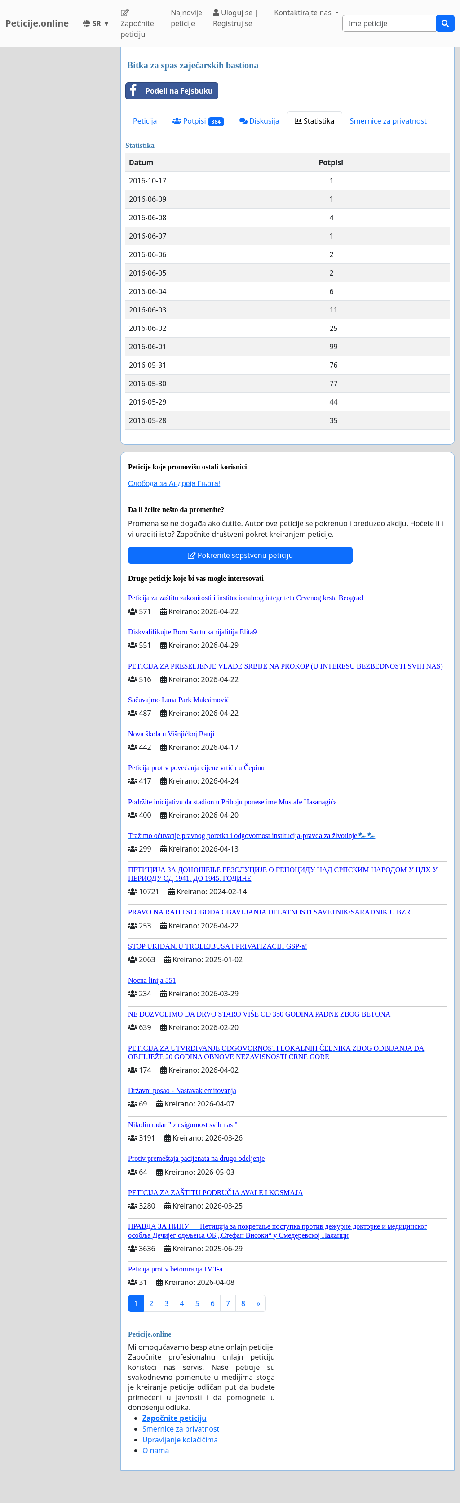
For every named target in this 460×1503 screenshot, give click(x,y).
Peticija (145, 121)
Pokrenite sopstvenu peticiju (240, 555)
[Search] (389, 23)
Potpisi (198, 121)
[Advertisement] (57, 182)
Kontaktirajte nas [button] (303, 13)
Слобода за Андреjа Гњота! (174, 483)
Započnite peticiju (137, 24)
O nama (155, 1450)
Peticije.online (37, 23)
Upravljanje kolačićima (180, 1440)
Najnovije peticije (186, 18)
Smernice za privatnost (388, 121)
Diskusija (259, 121)
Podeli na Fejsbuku (169, 91)
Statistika (315, 121)
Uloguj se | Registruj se (235, 18)
